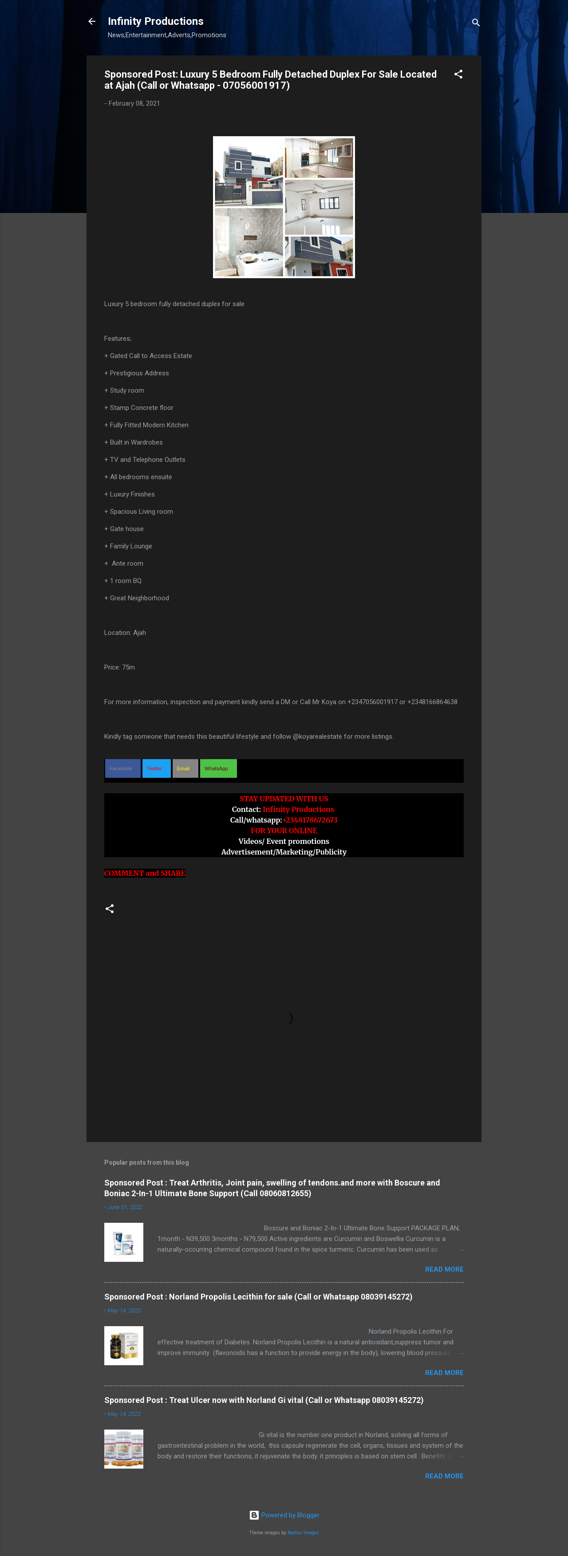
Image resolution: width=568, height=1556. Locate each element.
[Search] (476, 24)
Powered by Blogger (284, 1515)
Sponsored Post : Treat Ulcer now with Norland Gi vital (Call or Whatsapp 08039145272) (264, 1400)
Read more (444, 1269)
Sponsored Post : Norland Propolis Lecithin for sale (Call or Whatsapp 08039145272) (258, 1296)
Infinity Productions (156, 21)
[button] (458, 76)
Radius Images (303, 1533)
